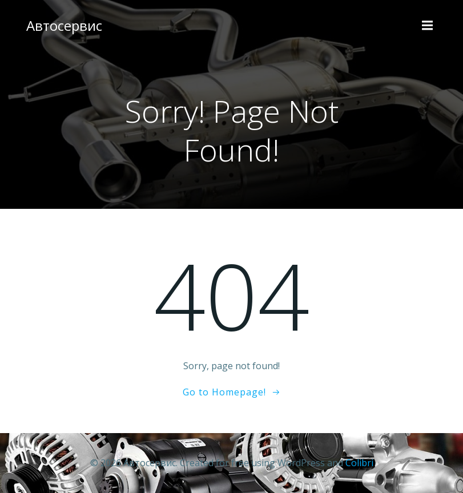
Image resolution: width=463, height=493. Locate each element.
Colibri (359, 462)
